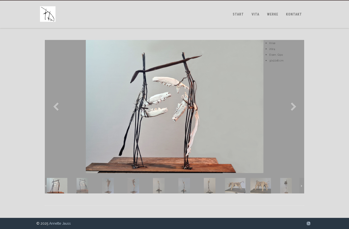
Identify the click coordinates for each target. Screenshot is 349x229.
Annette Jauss (60, 223)
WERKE (272, 14)
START (238, 14)
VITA (255, 14)
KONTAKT (294, 14)
